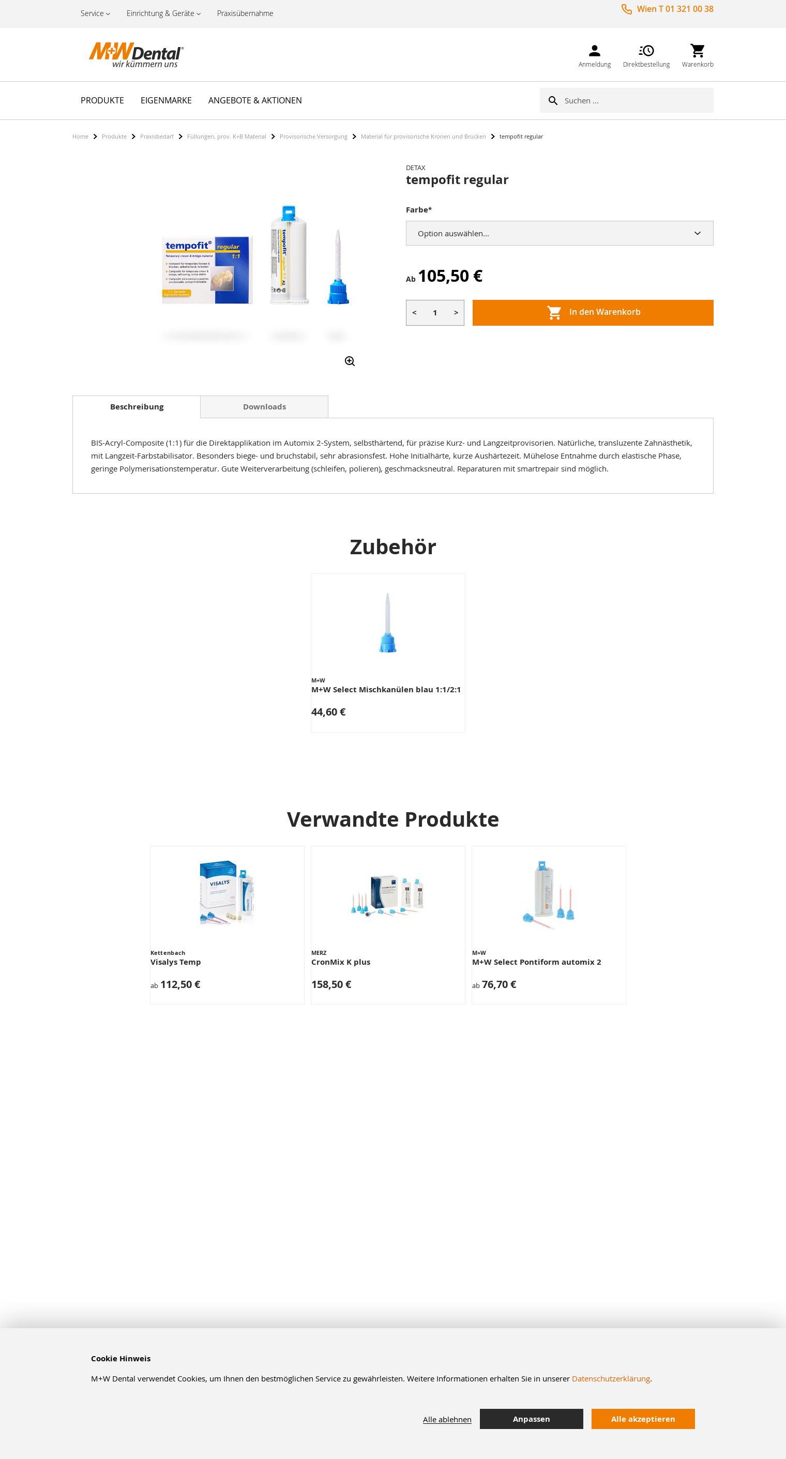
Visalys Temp (175, 961)
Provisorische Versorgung (313, 136)
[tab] (136, 407)
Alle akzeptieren (643, 1419)
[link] (595, 54)
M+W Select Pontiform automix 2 (536, 961)
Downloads (264, 406)
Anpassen (531, 1419)
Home (80, 136)
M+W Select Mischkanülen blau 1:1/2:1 (386, 689)
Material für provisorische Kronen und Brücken (423, 136)
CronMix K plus (340, 961)
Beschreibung (136, 406)
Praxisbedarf (157, 136)
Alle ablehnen (447, 1419)
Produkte (114, 136)
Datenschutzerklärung (611, 1378)
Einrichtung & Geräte (160, 13)
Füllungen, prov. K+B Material (226, 136)
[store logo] (124, 54)
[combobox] (639, 100)
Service (92, 13)
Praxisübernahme (245, 13)
